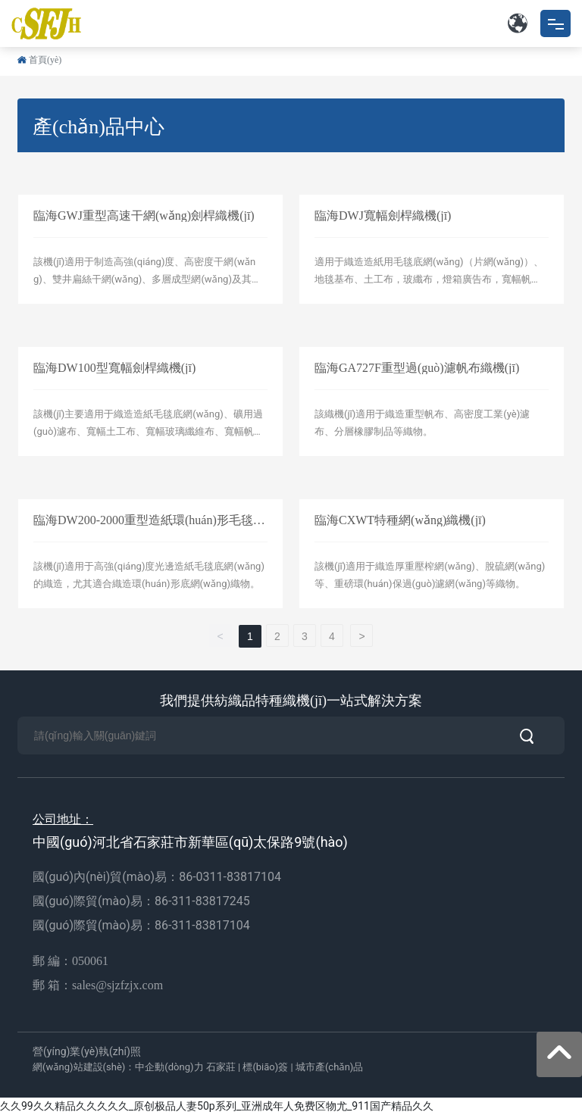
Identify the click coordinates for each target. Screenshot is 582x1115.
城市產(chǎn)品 (329, 1067)
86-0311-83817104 (230, 877)
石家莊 (221, 1067)
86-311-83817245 (204, 901)
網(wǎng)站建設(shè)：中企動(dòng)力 (118, 1067)
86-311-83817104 (202, 925)
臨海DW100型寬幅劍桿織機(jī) (114, 367)
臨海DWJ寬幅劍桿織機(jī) (382, 215)
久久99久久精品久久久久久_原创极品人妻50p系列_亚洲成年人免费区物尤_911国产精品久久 (216, 1106)
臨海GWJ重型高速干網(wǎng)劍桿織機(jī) (144, 215)
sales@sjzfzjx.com (117, 985)
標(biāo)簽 (265, 1067)
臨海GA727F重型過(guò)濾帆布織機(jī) (416, 367)
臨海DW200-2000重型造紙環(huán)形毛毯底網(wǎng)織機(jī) (149, 526)
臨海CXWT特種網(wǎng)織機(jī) (400, 520)
